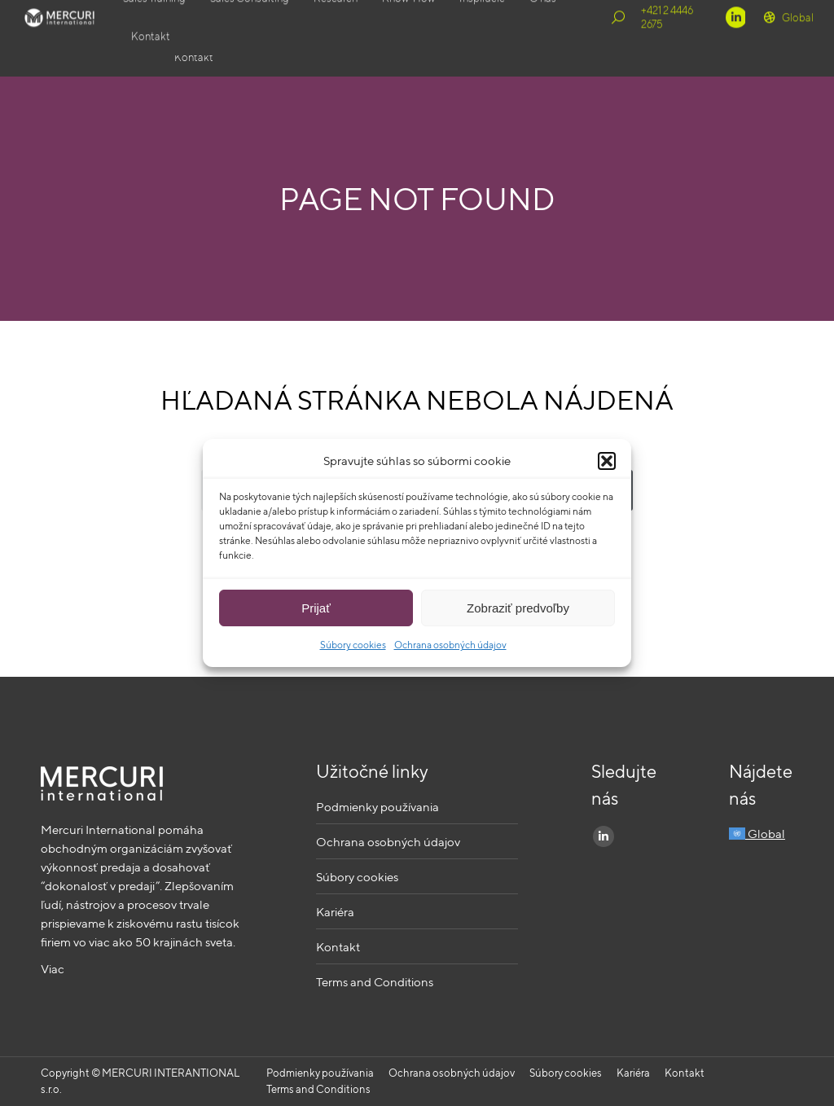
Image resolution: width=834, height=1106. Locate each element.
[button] (607, 461)
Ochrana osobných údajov (450, 645)
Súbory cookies (353, 645)
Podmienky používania (377, 807)
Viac (52, 969)
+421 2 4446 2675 (679, 38)
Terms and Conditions (374, 982)
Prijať (316, 608)
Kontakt (338, 947)
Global (788, 38)
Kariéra (335, 912)
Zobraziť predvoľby (518, 608)
